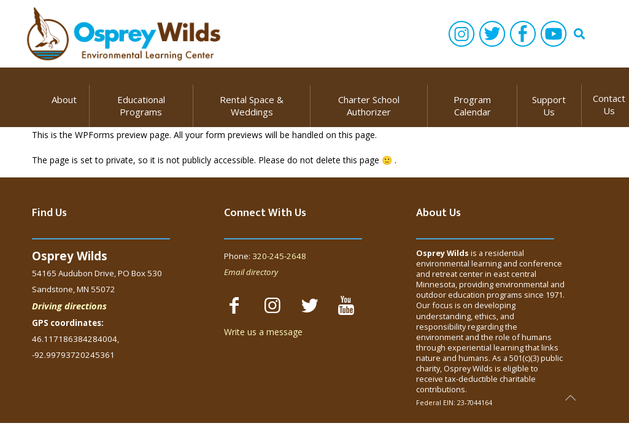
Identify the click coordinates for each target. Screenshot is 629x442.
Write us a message (263, 332)
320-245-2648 (279, 256)
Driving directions (69, 306)
